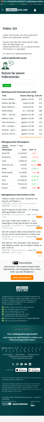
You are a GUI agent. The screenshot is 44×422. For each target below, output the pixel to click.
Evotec (5, 188)
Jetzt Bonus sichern (22, 329)
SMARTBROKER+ (34, 318)
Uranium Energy (33, 225)
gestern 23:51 (27, 99)
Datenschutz (33, 354)
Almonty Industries (10, 165)
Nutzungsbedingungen (22, 358)
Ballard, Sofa (7, 118)
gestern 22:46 (27, 126)
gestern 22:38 (27, 130)
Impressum (8, 354)
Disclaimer (20, 354)
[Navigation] (2, 10)
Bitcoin (5, 184)
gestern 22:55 (27, 118)
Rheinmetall (7, 111)
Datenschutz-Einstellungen (21, 356)
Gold (4, 161)
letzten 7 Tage (16, 146)
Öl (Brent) (6, 157)
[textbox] (17, 82)
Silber (4, 169)
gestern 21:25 (27, 122)
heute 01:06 (28, 103)
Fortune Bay (31, 237)
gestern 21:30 (27, 114)
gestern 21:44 (27, 134)
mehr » (40, 256)
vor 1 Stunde (28, 111)
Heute (5, 146)
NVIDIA (5, 176)
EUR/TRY (6, 153)
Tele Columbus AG (10, 122)
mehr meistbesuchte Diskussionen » (31, 137)
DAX (4, 180)
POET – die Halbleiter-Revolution (16, 114)
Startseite (15, 44)
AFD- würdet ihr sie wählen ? (15, 126)
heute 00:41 (28, 107)
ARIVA (17, 379)
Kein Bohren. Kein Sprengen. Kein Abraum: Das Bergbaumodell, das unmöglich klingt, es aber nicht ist (22, 245)
